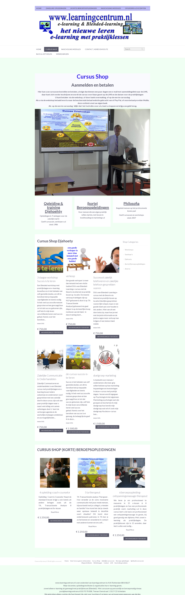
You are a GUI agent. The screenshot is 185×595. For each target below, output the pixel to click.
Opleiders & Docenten (135, 8)
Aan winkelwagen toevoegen (60, 521)
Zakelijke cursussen (108, 561)
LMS (111, 563)
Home (38, 8)
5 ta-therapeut (92, 492)
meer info (40, 323)
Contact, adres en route (96, 49)
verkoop (70, 276)
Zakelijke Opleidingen (56, 8)
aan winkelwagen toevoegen (51, 332)
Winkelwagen (62, 54)
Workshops (129, 250)
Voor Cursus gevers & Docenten (80, 561)
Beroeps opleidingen (122, 561)
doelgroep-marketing (104, 375)
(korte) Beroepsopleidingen (83, 8)
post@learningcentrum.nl (69, 591)
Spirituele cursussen (137, 561)
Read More (55, 512)
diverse (127, 269)
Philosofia (131, 203)
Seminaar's (129, 254)
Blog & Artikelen (44, 54)
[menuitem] (39, 8)
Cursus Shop (51, 49)
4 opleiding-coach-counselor (55, 492)
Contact (106, 563)
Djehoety (128, 259)
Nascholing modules (111, 8)
